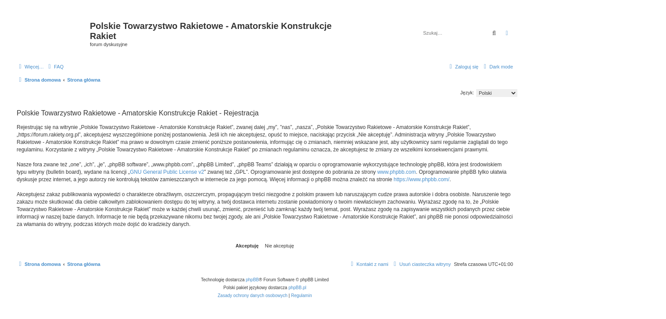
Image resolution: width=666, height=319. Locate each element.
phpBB (252, 279)
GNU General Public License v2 (167, 172)
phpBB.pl (297, 287)
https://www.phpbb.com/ (421, 179)
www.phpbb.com (396, 172)
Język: (467, 92)
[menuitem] (55, 66)
